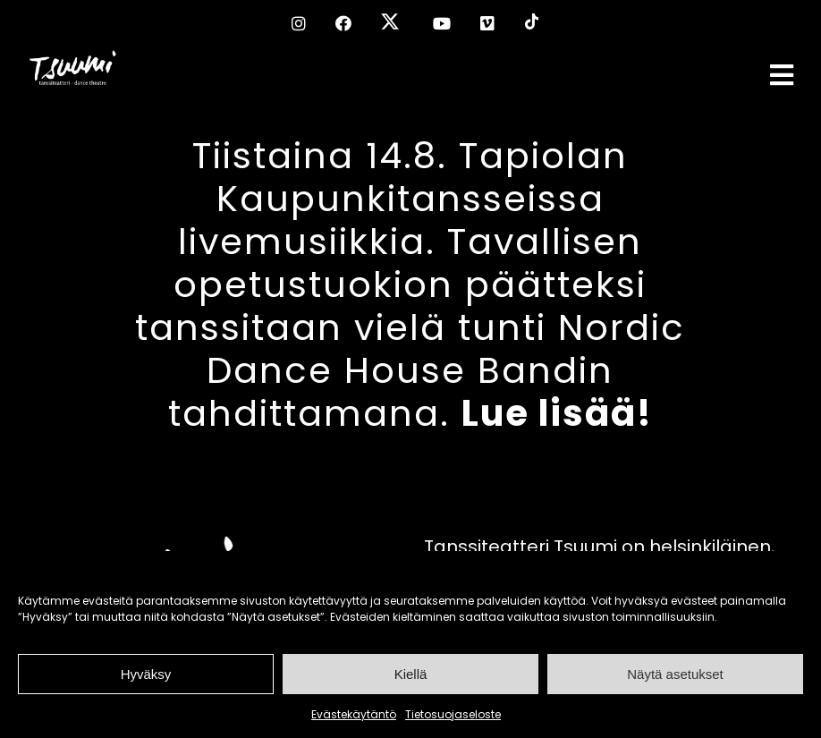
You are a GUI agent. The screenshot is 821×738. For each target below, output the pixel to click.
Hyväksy (146, 674)
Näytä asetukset (675, 674)
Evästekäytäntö (353, 714)
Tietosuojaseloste (453, 714)
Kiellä (410, 674)
